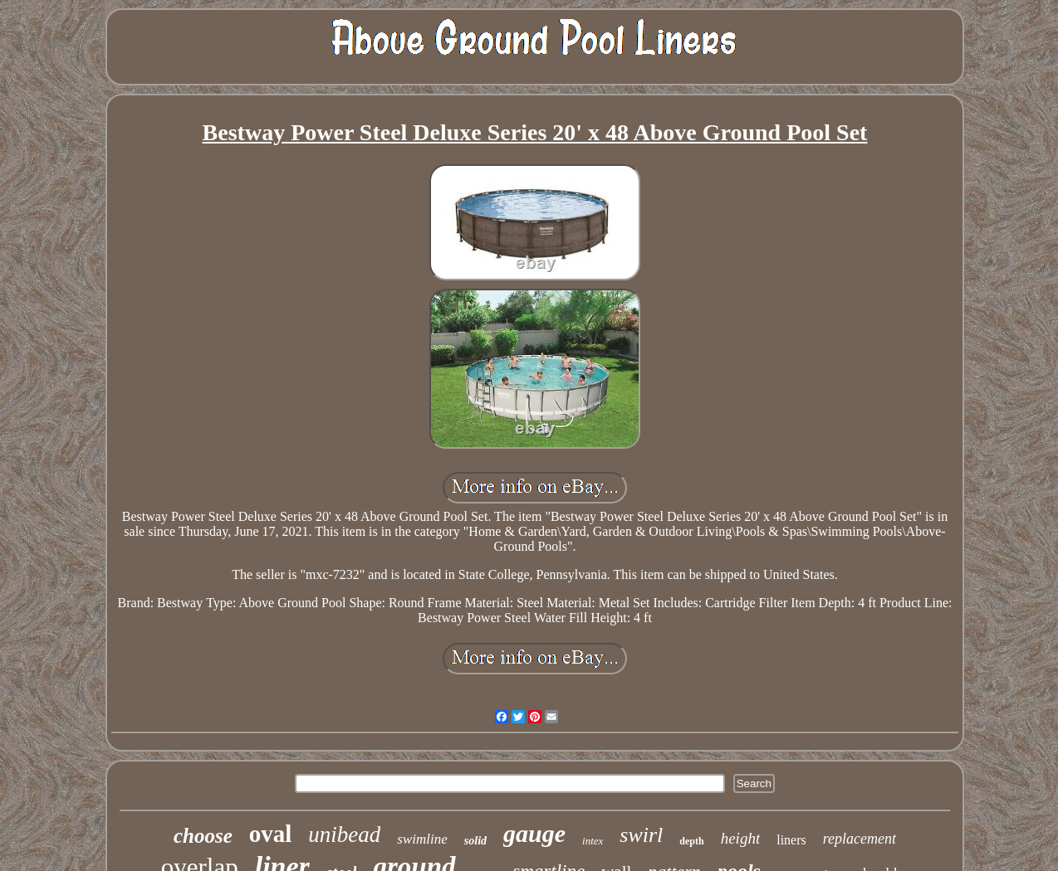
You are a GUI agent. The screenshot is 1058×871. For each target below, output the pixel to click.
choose (203, 836)
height (741, 838)
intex (592, 841)
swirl (641, 835)
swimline (422, 839)
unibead (344, 834)
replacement (859, 838)
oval (270, 833)
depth (691, 841)
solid (475, 841)
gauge (534, 833)
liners (791, 840)
